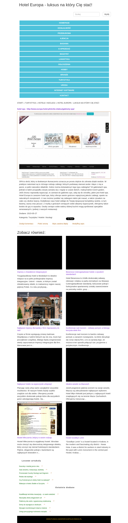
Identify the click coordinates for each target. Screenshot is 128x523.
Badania (64, 44)
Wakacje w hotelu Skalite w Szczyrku (32, 483)
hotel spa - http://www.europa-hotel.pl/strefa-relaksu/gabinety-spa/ (45, 109)
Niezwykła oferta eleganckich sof (30, 498)
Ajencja (64, 38)
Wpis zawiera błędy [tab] (60, 224)
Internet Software (64, 90)
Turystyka (64, 80)
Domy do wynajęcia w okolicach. (30, 505)
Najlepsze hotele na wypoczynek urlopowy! (34, 384)
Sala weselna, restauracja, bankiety (31, 470)
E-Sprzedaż (64, 49)
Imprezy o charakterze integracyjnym (32, 272)
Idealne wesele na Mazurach (77, 384)
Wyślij (106, 14)
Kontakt (64, 95)
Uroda (64, 85)
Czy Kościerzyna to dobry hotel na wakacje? (34, 480)
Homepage (64, 23)
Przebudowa (64, 33)
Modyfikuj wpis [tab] (78, 224)
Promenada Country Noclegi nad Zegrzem (33, 473)
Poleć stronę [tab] (43, 224)
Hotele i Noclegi (46, 103)
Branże (64, 75)
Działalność (64, 28)
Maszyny (64, 54)
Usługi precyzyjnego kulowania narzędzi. (33, 511)
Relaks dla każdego (26, 477)
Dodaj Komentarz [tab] (26, 224)
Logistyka (64, 59)
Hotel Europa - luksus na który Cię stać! (78, 103)
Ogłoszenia (64, 64)
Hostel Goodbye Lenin (75, 438)
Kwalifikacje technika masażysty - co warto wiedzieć (37, 494)
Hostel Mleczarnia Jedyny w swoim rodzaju (34, 438)
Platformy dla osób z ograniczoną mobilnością (35, 501)
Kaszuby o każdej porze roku (29, 466)
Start (20, 103)
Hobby (64, 70)
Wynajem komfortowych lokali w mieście (33, 508)
